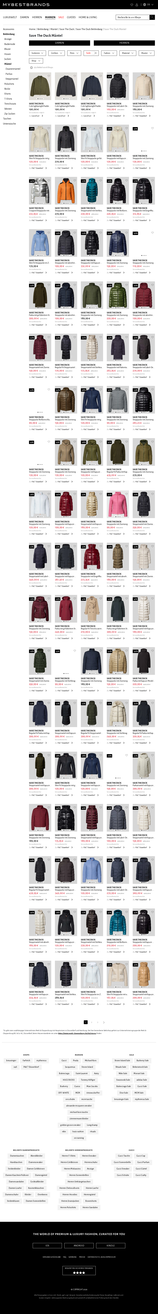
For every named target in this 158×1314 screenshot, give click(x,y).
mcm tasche (86, 1099)
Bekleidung (42, 29)
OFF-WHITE (63, 1093)
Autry (96, 1073)
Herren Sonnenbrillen (79, 1175)
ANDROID (79, 1245)
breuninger (11, 1060)
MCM (77, 1093)
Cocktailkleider (37, 1182)
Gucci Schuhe (123, 1175)
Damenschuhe (11, 1195)
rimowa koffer (93, 1093)
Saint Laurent (81, 1073)
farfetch (26, 1060)
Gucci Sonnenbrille (122, 1162)
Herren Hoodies (69, 1195)
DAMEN (24, 17)
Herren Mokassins (72, 1169)
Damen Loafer (15, 1188)
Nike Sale (123, 1073)
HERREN (37, 17)
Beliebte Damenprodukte (26, 1150)
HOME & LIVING (88, 17)
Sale (131, 1055)
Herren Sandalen (90, 1207)
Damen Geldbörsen (36, 1169)
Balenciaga (64, 1073)
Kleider (28, 1195)
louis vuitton (78, 1132)
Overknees (43, 1195)
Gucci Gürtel (141, 1169)
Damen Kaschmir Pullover (17, 1175)
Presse (82, 1257)
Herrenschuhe (90, 1162)
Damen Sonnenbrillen (36, 1201)
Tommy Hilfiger (88, 1080)
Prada (75, 1060)
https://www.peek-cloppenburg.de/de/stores (77, 1033)
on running (79, 1138)
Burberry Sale (143, 1060)
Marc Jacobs (92, 1086)
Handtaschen (16, 1162)
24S (15, 1067)
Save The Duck (67, 29)
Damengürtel (41, 1175)
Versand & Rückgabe (52, 1257)
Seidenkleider (14, 1169)
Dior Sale (124, 1093)
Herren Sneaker (89, 1156)
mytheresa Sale (142, 1099)
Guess (77, 1086)
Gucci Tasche (124, 1156)
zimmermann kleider (79, 1119)
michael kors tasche (79, 1112)
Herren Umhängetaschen (79, 1182)
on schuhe (70, 1099)
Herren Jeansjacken (70, 1201)
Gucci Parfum (143, 1162)
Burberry (64, 1086)
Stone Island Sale (122, 1060)
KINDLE (111, 1245)
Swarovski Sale (123, 1080)
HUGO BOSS (69, 1080)
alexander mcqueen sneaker (79, 1106)
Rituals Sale (121, 1067)
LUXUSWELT (10, 17)
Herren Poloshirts (68, 1207)
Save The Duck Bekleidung (89, 29)
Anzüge (90, 1169)
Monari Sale (139, 1073)
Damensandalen (16, 1182)
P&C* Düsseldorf (31, 1067)
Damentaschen (17, 1156)
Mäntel (54, 29)
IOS (47, 1245)
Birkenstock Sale (140, 1067)
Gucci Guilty (141, 1175)
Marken (79, 1055)
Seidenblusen (13, 1201)
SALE (61, 17)
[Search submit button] (152, 17)
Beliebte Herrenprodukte (79, 1150)
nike (64, 1132)
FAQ (64, 1257)
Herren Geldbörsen (69, 1162)
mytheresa (41, 1060)
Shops (26, 1055)
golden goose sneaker (70, 1125)
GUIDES (71, 17)
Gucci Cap (140, 1156)
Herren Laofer (92, 1188)
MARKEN (50, 17)
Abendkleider (37, 1156)
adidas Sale (142, 1080)
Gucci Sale (142, 1086)
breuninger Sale (121, 1099)
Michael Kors (91, 1060)
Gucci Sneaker (122, 1169)
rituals (93, 1132)
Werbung (73, 1257)
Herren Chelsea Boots (69, 1188)
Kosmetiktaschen (36, 1188)
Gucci (64, 1060)
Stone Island (87, 1067)
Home (32, 29)
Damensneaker (36, 1162)
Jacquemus (70, 1067)
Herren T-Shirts (69, 1156)
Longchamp (92, 1125)
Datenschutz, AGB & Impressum (102, 1257)
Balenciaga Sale (123, 1086)
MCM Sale (139, 1093)
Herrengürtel (90, 1195)
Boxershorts (91, 1201)
